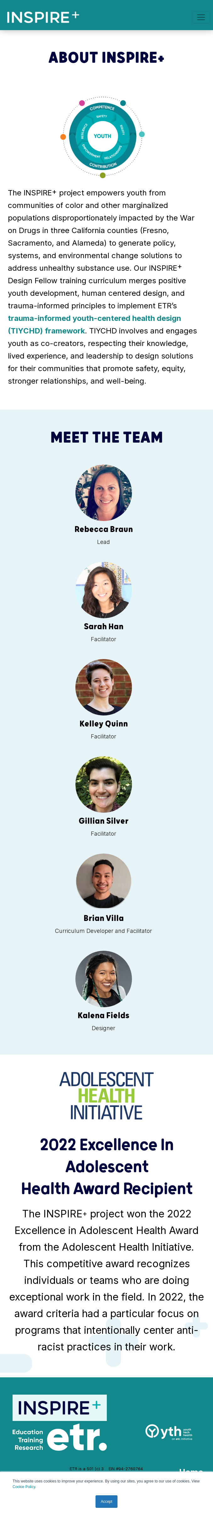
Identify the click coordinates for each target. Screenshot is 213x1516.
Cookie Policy (24, 1487)
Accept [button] (106, 1501)
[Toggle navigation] (201, 17)
